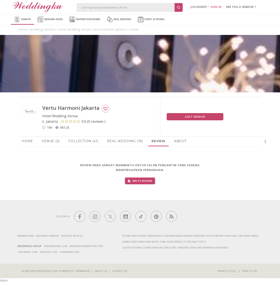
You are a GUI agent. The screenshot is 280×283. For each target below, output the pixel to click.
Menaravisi (83, 271)
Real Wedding (119, 19)
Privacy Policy (226, 271)
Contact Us (119, 271)
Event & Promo (151, 19)
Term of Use (249, 271)
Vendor (22, 19)
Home (27, 141)
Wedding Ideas (50, 19)
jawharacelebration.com (86, 246)
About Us (101, 271)
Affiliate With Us (72, 235)
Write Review (140, 181)
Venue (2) (51, 141)
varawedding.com (56, 246)
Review (158, 141)
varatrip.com (48, 252)
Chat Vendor (195, 117)
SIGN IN (215, 7)
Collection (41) (83, 141)
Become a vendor (47, 235)
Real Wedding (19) (125, 141)
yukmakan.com (69, 252)
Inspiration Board (84, 19)
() (83, 121)
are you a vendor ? (241, 7)
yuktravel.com (27, 252)
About (180, 141)
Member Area (26, 235)
